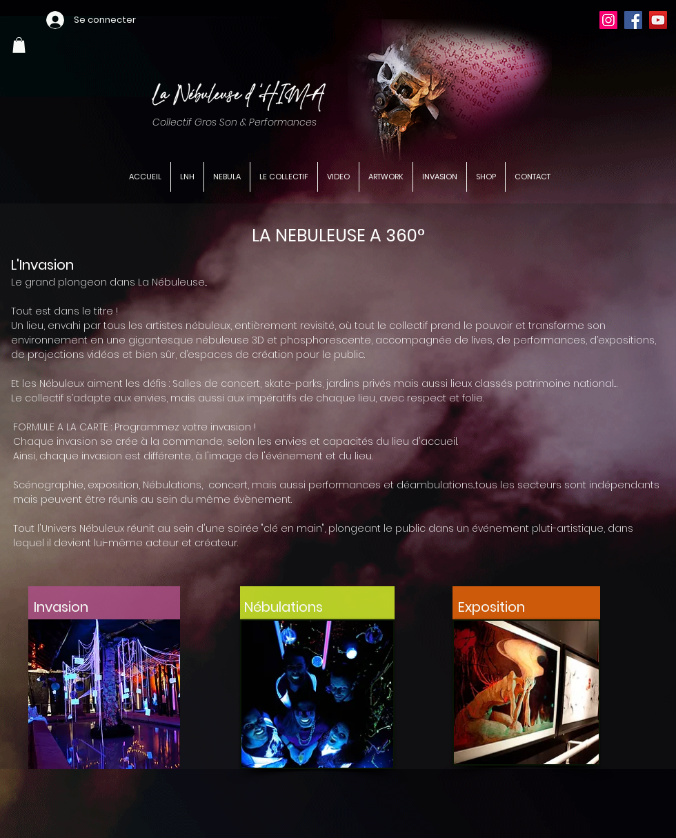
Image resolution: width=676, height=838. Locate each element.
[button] (19, 45)
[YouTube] (658, 20)
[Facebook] (633, 20)
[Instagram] (608, 20)
